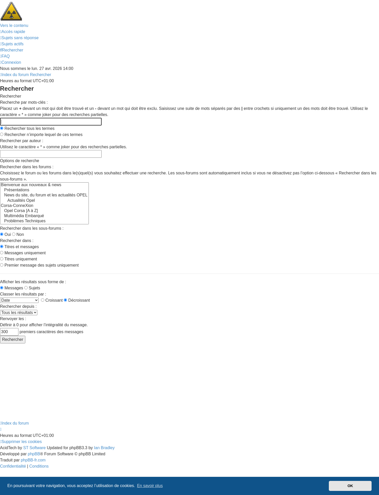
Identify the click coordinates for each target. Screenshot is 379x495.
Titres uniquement (18, 259)
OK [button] (350, 486)
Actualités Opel (44, 200)
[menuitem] (19, 38)
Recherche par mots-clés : (24, 102)
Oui (5, 234)
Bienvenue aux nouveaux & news (44, 185)
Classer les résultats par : (23, 294)
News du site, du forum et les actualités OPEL (44, 195)
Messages (11, 288)
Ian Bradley (104, 448)
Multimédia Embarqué (44, 216)
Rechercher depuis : (18, 306)
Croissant (52, 300)
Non (18, 234)
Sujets (32, 288)
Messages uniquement (23, 253)
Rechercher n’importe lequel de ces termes (41, 134)
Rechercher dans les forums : (26, 167)
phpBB (34, 454)
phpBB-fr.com (33, 460)
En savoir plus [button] (150, 485)
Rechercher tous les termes (27, 128)
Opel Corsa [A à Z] (44, 211)
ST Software (34, 448)
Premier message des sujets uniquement (39, 265)
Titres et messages (19, 247)
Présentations (44, 190)
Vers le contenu (14, 25)
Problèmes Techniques (44, 221)
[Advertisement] (153, 382)
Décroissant (77, 300)
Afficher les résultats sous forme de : (33, 282)
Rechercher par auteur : (21, 141)
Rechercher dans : (17, 240)
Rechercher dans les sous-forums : (31, 228)
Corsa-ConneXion (44, 205)
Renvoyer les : (13, 319)
